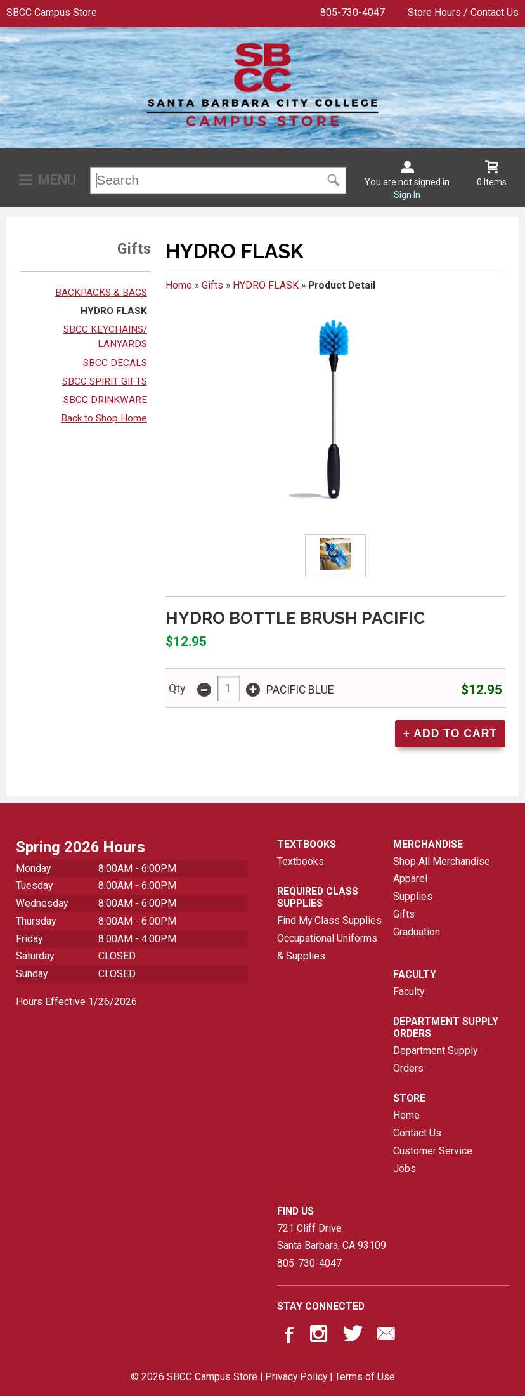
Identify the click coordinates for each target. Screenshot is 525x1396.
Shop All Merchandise (441, 861)
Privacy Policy (296, 1377)
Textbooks (300, 861)
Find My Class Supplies (329, 920)
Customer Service (432, 1151)
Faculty (408, 991)
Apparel (410, 878)
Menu (57, 180)
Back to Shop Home (104, 418)
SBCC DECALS (115, 363)
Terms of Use (365, 1377)
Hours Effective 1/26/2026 (76, 1002)
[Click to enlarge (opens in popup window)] (335, 556)
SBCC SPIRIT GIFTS (104, 381)
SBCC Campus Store (51, 12)
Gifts (212, 285)
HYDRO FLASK (114, 311)
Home (178, 285)
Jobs (404, 1168)
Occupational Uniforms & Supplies (327, 947)
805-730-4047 (352, 12)
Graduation (416, 932)
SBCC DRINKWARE (105, 399)
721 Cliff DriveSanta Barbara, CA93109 (331, 1237)
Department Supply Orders (435, 1059)
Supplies (412, 896)
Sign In (407, 195)
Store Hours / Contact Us (463, 12)
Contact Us (417, 1133)
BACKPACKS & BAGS (101, 292)
